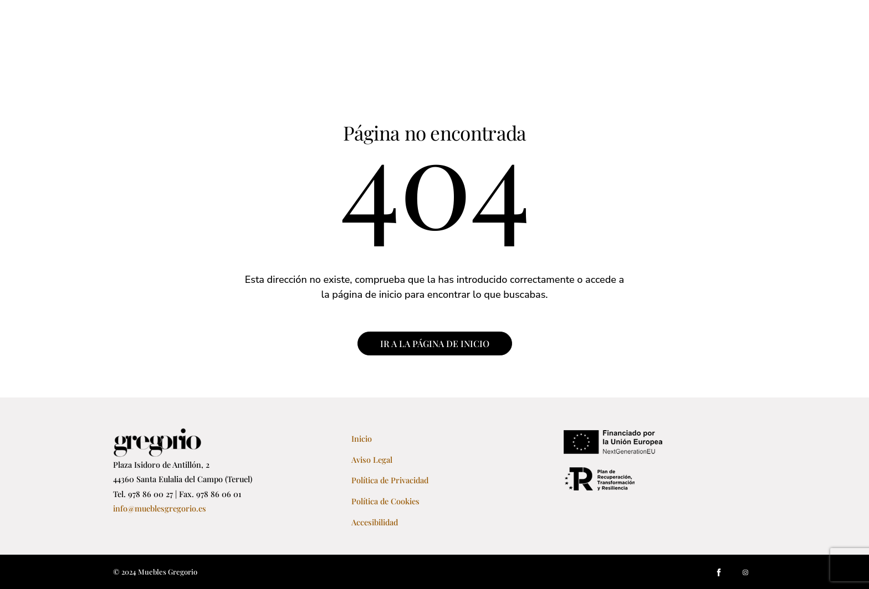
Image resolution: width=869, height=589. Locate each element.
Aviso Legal (371, 459)
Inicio (361, 438)
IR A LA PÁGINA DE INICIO (434, 343)
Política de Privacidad (389, 479)
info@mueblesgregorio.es (159, 508)
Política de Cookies (385, 501)
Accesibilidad (374, 522)
